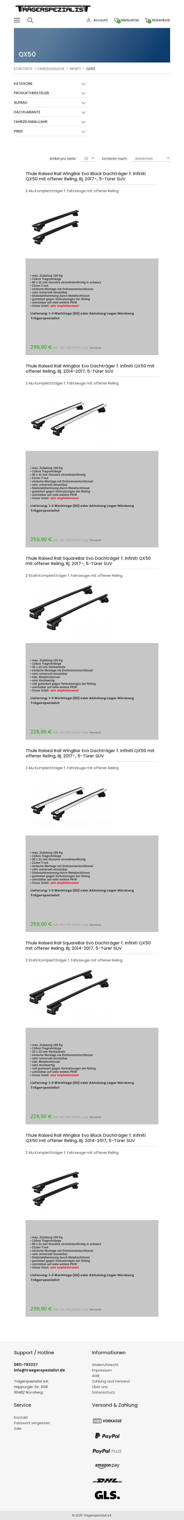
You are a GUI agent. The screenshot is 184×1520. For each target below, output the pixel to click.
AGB (95, 1375)
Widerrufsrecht (105, 1364)
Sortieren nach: (114, 158)
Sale (18, 1428)
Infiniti (75, 68)
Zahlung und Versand (111, 1381)
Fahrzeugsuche (51, 68)
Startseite (23, 68)
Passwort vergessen (32, 1422)
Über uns (100, 1386)
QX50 (90, 68)
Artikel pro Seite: (63, 158)
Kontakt (21, 1417)
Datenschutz (103, 1392)
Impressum (102, 1370)
